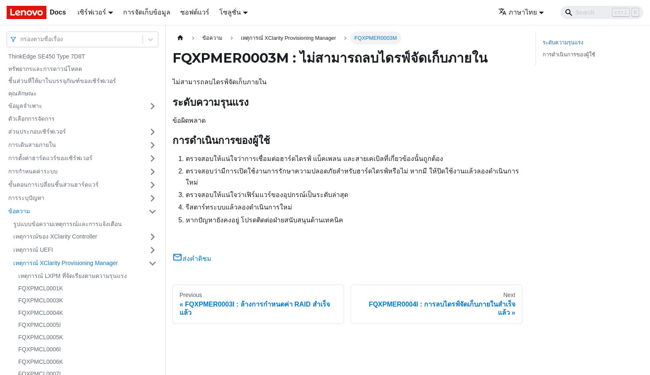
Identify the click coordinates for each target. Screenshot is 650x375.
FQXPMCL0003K (40, 300)
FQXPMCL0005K (40, 337)
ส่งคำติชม (191, 258)
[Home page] (180, 38)
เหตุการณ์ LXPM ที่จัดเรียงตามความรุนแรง (72, 276)
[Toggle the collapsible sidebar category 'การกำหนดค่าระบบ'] (152, 171)
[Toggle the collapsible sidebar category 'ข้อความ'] (152, 211)
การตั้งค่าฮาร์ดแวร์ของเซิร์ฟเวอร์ (50, 158)
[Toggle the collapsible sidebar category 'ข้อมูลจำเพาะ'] (152, 106)
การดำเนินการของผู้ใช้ (569, 54)
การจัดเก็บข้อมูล (146, 12)
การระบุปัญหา (26, 198)
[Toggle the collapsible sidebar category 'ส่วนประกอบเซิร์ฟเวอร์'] (152, 132)
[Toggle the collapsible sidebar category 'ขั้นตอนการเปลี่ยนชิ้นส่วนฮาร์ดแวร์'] (152, 185)
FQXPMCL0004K (40, 312)
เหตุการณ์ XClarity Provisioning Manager (65, 263)
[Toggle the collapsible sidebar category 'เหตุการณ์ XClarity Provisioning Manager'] (152, 263)
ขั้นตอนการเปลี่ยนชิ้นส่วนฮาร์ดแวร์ (53, 184)
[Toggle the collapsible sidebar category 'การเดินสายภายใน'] (152, 145)
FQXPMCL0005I (39, 324)
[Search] (601, 12)
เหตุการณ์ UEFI (33, 249)
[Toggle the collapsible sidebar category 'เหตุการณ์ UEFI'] (152, 250)
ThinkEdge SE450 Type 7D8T (46, 56)
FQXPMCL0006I (39, 349)
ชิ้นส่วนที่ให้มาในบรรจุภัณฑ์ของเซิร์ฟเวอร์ (62, 81)
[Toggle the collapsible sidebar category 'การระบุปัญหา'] (152, 198)
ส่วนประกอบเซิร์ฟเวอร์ (37, 131)
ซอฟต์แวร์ (194, 12)
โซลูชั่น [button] (230, 12)
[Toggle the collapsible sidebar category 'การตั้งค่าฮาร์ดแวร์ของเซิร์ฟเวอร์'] (152, 158)
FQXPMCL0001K (40, 288)
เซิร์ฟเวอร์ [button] (92, 12)
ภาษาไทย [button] (517, 12)
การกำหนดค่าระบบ (33, 171)
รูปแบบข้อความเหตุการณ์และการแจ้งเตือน (67, 224)
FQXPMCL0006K (40, 361)
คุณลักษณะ (22, 93)
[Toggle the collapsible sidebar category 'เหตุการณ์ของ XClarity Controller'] (152, 237)
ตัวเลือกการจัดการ (31, 118)
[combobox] (21, 39)
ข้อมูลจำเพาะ (25, 105)
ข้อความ (19, 211)
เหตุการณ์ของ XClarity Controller (55, 236)
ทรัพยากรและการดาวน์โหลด (45, 69)
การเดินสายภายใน (32, 144)
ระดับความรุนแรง (563, 42)
